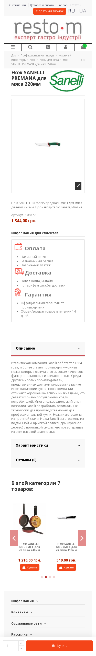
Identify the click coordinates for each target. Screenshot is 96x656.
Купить (59, 645)
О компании (18, 5)
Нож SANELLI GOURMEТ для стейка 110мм (66, 547)
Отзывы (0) (48, 459)
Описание (48, 348)
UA (82, 10)
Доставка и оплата (42, 5)
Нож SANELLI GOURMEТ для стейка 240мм (29, 547)
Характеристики (48, 445)
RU (71, 10)
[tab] (48, 349)
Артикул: (17, 215)
